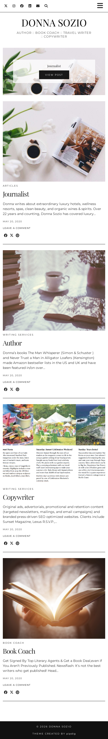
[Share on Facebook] (6, 235)
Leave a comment (17, 228)
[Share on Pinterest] (17, 235)
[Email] (38, 6)
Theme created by (54, 733)
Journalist (16, 193)
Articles (10, 185)
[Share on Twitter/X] (12, 235)
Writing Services (18, 334)
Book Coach (13, 642)
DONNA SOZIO (54, 22)
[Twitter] (6, 6)
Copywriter (18, 497)
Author (12, 342)
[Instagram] (14, 6)
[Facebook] (22, 6)
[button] (101, 6)
